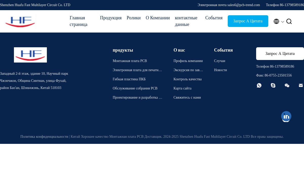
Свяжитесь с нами (187, 97)
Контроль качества (188, 79)
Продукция (111, 17)
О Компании (158, 17)
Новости (220, 70)
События (213, 17)
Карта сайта (183, 88)
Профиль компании (188, 61)
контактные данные (186, 21)
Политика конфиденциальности (44, 137)
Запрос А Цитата (247, 21)
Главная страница (78, 21)
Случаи (219, 61)
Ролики (134, 17)
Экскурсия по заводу (188, 70)
